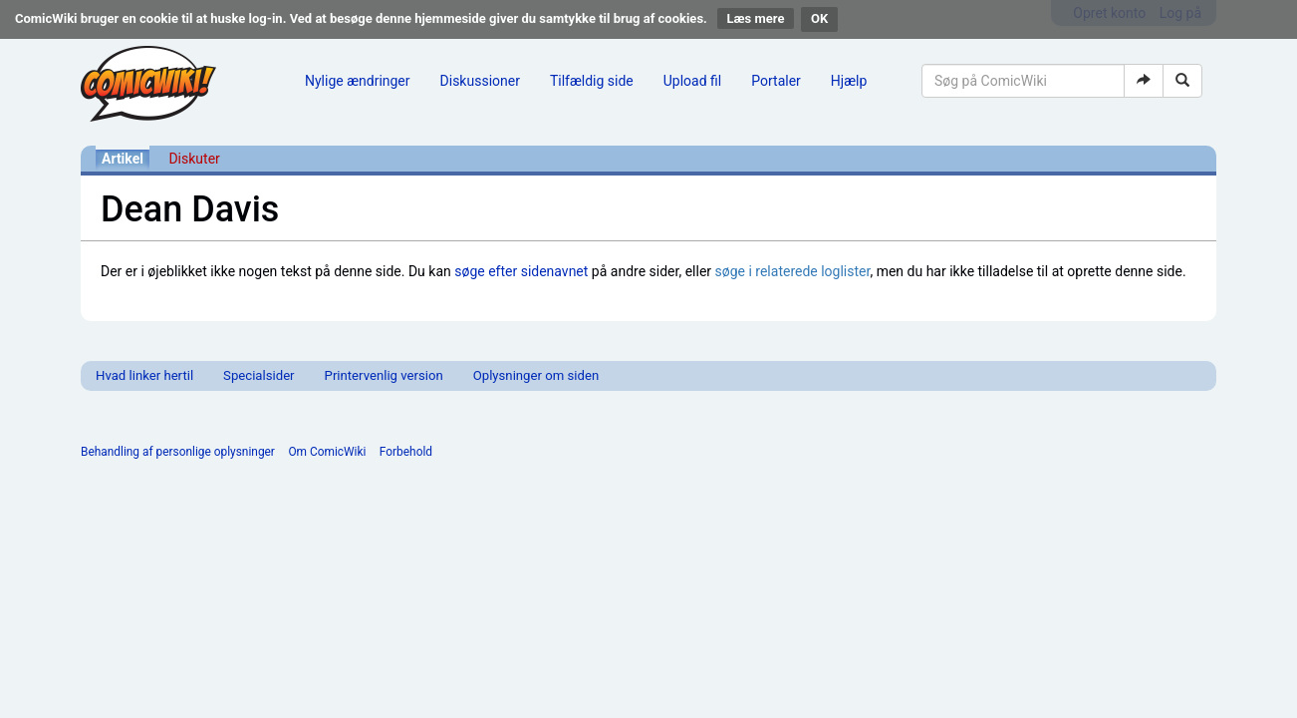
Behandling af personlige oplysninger (178, 452)
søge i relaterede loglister (793, 271)
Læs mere (756, 18)
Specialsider (258, 375)
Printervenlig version (384, 375)
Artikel (122, 159)
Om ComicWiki (327, 452)
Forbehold (406, 452)
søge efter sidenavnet (521, 271)
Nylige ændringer (357, 81)
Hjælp (849, 81)
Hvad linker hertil (144, 375)
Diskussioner (480, 81)
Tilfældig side (592, 81)
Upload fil (692, 81)
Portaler (776, 81)
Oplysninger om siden (536, 375)
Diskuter (193, 159)
